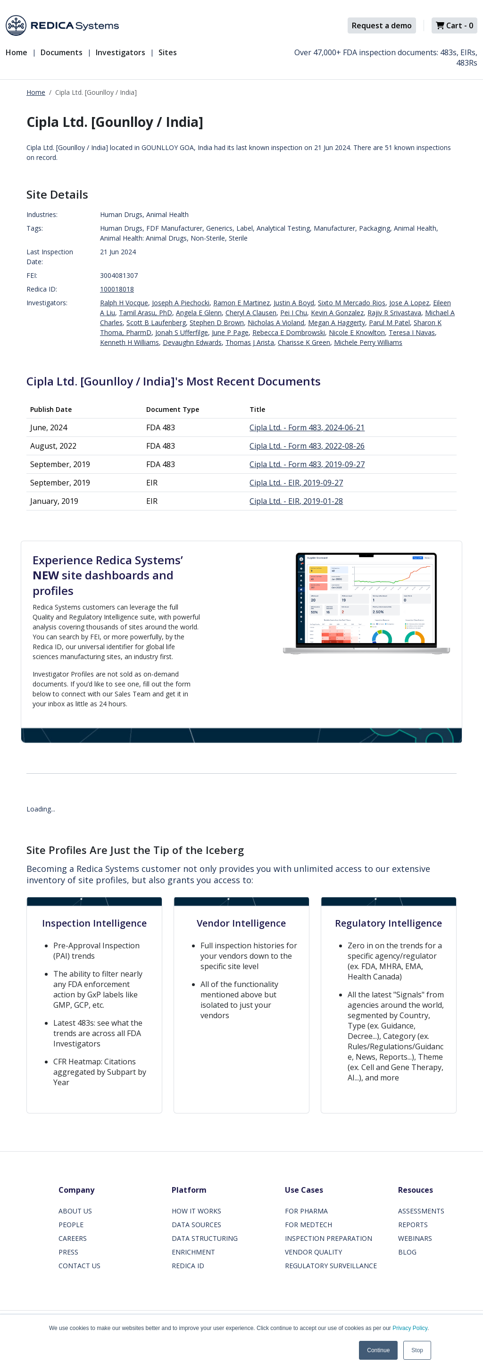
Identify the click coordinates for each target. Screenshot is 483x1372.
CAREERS (72, 1238)
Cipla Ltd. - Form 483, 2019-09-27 (307, 464)
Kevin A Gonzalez (337, 312)
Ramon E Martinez (241, 302)
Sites (167, 52)
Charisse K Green (304, 342)
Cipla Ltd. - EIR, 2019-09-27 (296, 482)
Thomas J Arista (249, 342)
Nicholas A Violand (276, 322)
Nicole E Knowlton (357, 332)
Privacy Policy (409, 1328)
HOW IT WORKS (196, 1210)
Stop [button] (417, 1350)
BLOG (407, 1251)
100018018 (117, 288)
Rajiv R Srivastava (394, 312)
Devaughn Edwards (192, 342)
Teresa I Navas (412, 332)
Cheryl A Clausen (250, 312)
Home (16, 52)
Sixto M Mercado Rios (351, 302)
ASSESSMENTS (421, 1210)
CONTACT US (79, 1265)
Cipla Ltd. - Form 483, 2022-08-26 (307, 446)
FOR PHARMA (306, 1210)
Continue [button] (378, 1350)
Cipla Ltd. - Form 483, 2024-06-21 (307, 427)
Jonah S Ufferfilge (181, 332)
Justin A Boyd (294, 302)
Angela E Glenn (199, 312)
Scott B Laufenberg (156, 322)
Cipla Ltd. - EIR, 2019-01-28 (296, 501)
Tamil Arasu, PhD (145, 312)
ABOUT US (75, 1210)
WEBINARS (415, 1238)
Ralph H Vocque (124, 302)
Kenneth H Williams (129, 342)
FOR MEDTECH (308, 1224)
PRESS (68, 1251)
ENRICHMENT (193, 1251)
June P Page (230, 332)
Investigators (120, 52)
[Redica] (62, 25)
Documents (62, 52)
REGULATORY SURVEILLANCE (331, 1265)
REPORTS (413, 1224)
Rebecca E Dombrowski (288, 332)
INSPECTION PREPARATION (328, 1238)
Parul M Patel (389, 322)
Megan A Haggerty (336, 322)
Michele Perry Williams (368, 342)
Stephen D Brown (217, 322)
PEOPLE (70, 1224)
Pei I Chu (293, 312)
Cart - (454, 25)
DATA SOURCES (196, 1224)
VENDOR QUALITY (313, 1251)
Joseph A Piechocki (180, 302)
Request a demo (382, 25)
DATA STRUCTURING (205, 1238)
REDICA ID (188, 1265)
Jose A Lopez (409, 302)
